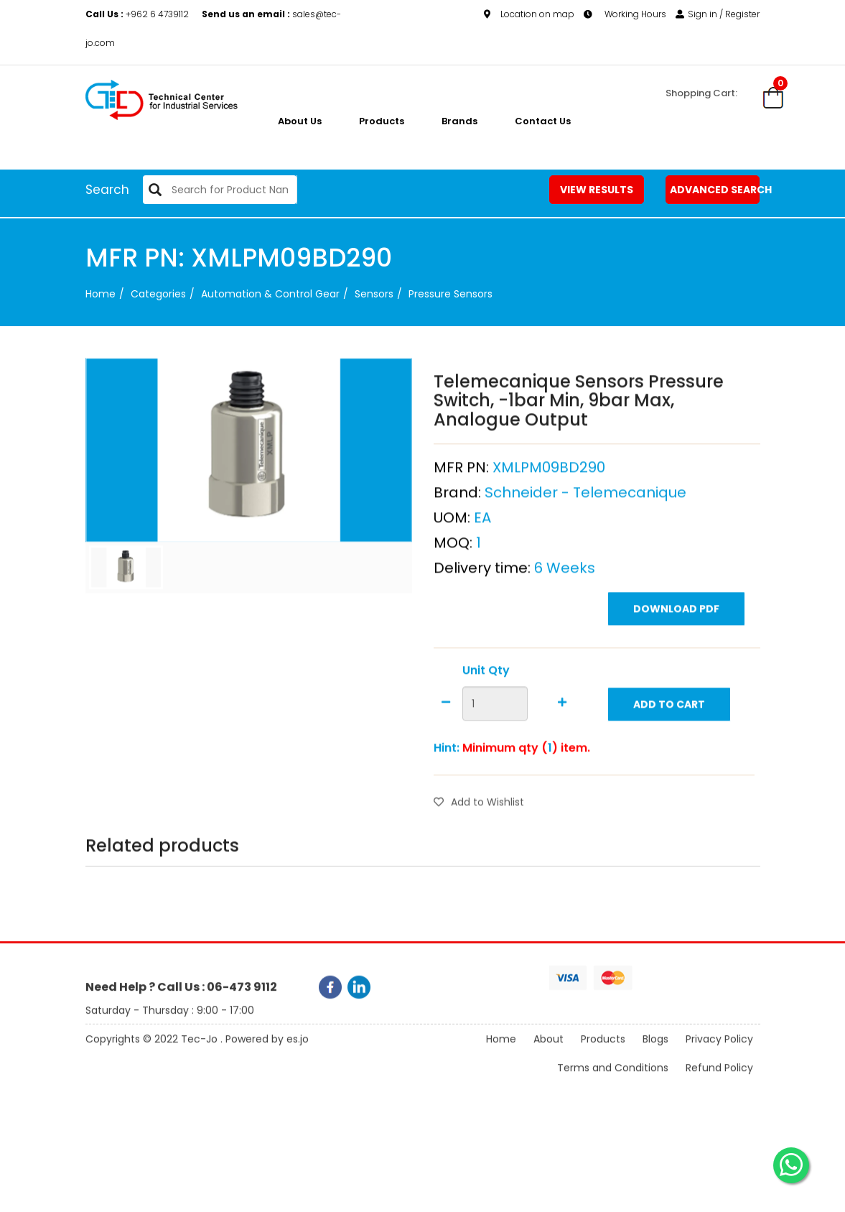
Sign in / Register (718, 14)
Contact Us (543, 121)
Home (100, 294)
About (548, 1054)
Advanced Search (715, 189)
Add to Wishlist (479, 827)
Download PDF (676, 634)
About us (300, 121)
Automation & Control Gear (270, 294)
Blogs (655, 1054)
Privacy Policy (719, 1054)
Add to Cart (669, 730)
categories (158, 294)
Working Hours (625, 14)
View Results (596, 189)
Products (381, 121)
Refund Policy (719, 1083)
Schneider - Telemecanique (585, 518)
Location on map (529, 14)
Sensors (374, 294)
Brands (459, 121)
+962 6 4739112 (138, 14)
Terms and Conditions (612, 1083)
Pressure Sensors (450, 294)
